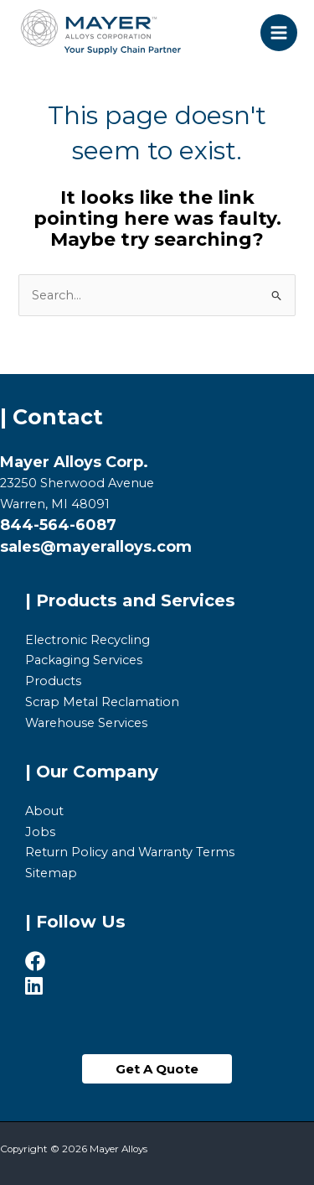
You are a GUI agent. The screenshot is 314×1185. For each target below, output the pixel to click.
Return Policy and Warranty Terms (129, 852)
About (44, 811)
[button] (157, 1069)
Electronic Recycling (87, 639)
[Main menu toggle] (278, 32)
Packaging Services (83, 660)
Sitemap (51, 873)
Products (53, 681)
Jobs (40, 831)
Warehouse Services (86, 722)
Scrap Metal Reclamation (102, 701)
